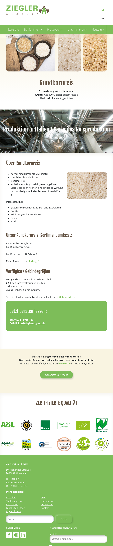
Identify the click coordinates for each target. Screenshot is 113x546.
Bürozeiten (12, 504)
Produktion (54, 29)
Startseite (13, 29)
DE (102, 9)
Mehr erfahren (67, 297)
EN (102, 18)
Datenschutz (48, 501)
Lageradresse (13, 511)
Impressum (47, 504)
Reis (38, 36)
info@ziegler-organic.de (31, 323)
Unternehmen (76, 29)
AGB (43, 497)
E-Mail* (53, 533)
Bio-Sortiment (32, 29)
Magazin (97, 29)
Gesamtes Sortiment (56, 374)
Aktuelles (11, 497)
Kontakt (45, 508)
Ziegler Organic (12, 36)
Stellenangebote (15, 501)
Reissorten (64, 363)
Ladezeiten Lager (15, 508)
